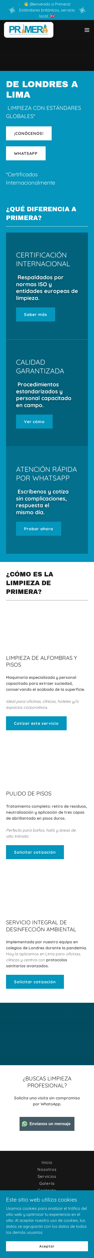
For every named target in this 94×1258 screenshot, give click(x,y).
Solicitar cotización (35, 852)
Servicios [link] (47, 1176)
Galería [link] (46, 1183)
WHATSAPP (26, 153)
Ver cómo (34, 421)
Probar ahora (38, 528)
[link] (28, 30)
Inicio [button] (47, 1162)
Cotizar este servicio (36, 723)
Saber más (35, 314)
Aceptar (46, 1246)
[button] (87, 30)
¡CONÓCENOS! (29, 133)
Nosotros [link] (47, 1169)
